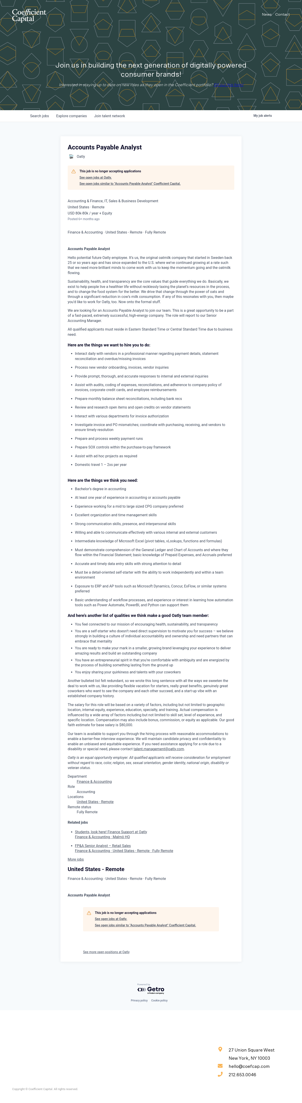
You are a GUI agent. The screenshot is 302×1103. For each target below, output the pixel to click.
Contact (282, 14)
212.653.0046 (237, 1074)
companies (71, 116)
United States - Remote (95, 802)
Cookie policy (159, 1000)
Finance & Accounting (94, 781)
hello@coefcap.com (244, 1066)
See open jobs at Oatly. (95, 177)
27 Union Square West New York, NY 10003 (246, 1054)
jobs (39, 116)
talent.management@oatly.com (159, 749)
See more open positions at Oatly (106, 952)
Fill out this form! (228, 85)
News (267, 14)
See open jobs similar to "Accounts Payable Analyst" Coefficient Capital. (130, 183)
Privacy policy (139, 1000)
